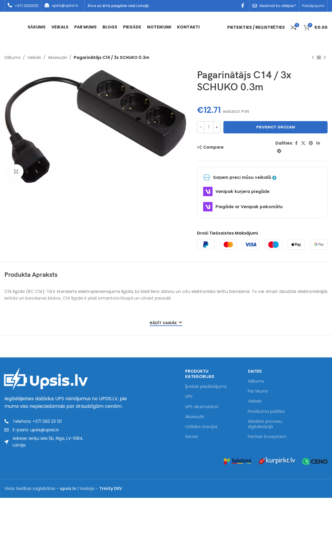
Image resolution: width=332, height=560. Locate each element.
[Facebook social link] (243, 5)
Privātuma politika (266, 411)
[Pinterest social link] (311, 143)
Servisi (191, 436)
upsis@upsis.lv (65, 5)
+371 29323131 (26, 5)
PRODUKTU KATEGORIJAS (199, 373)
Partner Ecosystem (267, 436)
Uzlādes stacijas (201, 427)
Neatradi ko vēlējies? (277, 5)
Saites (255, 371)
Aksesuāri (57, 57)
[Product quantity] (208, 127)
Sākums (12, 57)
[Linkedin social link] (318, 143)
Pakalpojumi (313, 5)
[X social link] (303, 143)
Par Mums (258, 391)
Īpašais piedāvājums (206, 386)
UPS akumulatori (201, 407)
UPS (189, 396)
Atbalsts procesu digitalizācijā (265, 424)
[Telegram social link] (279, 151)
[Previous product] (313, 58)
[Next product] (325, 58)
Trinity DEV (110, 488)
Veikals (34, 57)
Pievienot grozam (275, 127)
